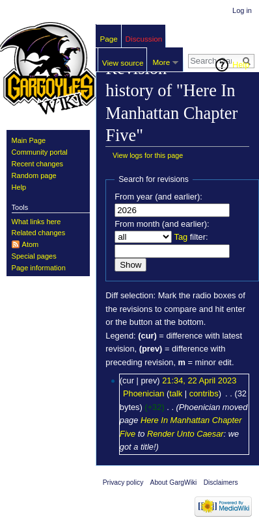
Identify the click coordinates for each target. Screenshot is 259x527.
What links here (36, 221)
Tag (180, 237)
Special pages (34, 256)
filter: (191, 237)
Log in (242, 10)
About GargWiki (173, 482)
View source (123, 62)
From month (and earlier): (162, 224)
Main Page (29, 140)
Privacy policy (123, 482)
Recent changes (38, 164)
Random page (34, 175)
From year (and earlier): (158, 196)
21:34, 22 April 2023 (199, 380)
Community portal (40, 152)
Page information (39, 268)
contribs (204, 393)
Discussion (144, 38)
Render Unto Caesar (185, 434)
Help (240, 65)
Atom (30, 244)
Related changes (39, 233)
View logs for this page (148, 155)
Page (109, 38)
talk (175, 393)
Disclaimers (221, 482)
